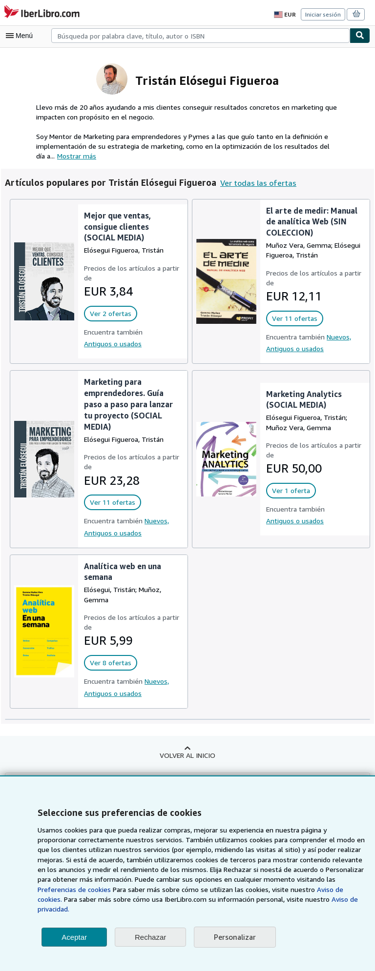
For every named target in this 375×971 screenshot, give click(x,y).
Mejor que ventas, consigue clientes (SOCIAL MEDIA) (117, 226)
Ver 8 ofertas (109, 663)
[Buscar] (360, 35)
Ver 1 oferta (289, 491)
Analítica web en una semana (122, 571)
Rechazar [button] (150, 937)
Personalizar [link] (234, 937)
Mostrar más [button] (67, 155)
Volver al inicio (187, 755)
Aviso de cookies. (247, 899)
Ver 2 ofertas (109, 313)
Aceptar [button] (74, 937)
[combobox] (200, 35)
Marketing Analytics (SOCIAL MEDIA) (303, 399)
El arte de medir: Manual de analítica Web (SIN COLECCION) (311, 221)
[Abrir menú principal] (21, 35)
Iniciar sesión (324, 14)
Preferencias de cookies (311, 889)
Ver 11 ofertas (293, 318)
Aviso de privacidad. (242, 909)
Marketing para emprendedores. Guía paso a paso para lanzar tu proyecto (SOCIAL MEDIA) (128, 403)
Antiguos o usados (112, 343)
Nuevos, (338, 336)
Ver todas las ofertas (253, 182)
